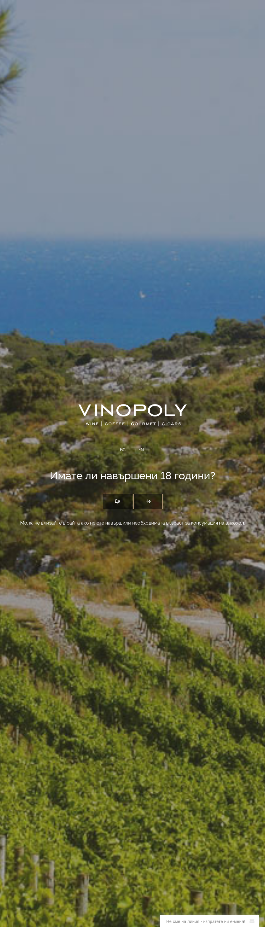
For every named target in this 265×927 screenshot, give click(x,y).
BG (122, 450)
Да (117, 501)
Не (148, 501)
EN (141, 450)
